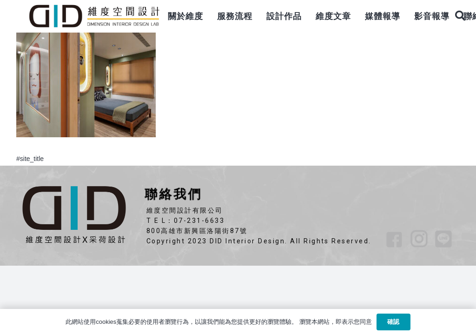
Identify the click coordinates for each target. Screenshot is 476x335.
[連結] (94, 16)
